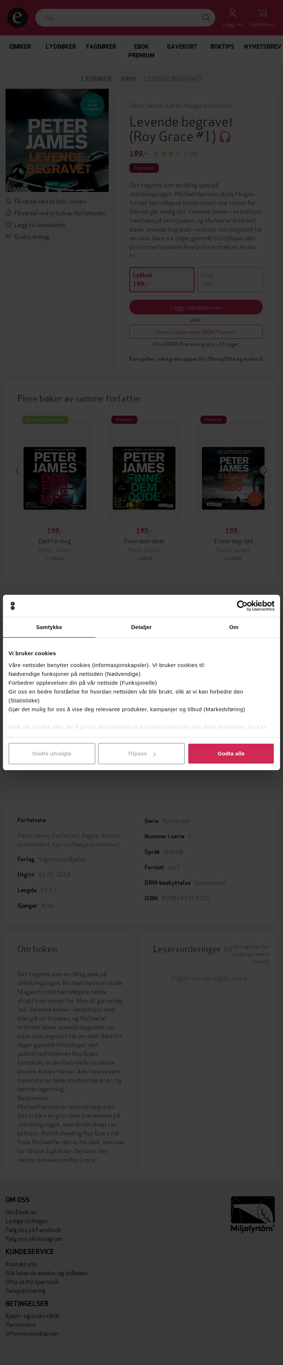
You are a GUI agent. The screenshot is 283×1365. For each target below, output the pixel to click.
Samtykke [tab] (49, 627)
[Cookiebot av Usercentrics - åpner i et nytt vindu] (242, 605)
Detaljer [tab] (141, 627)
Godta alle (231, 753)
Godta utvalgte (51, 753)
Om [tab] (233, 627)
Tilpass (142, 753)
